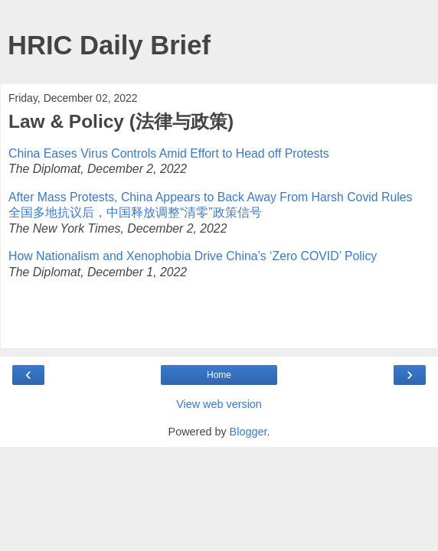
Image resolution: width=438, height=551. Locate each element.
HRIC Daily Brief (109, 45)
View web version (219, 404)
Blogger (248, 431)
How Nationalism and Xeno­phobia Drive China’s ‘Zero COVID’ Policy (192, 255)
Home (219, 375)
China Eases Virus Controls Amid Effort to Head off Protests (168, 153)
